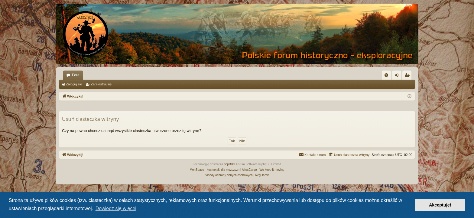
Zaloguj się (74, 84)
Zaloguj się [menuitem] (398, 76)
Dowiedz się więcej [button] (116, 208)
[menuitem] (386, 75)
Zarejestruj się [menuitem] (408, 76)
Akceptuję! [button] (440, 205)
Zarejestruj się (101, 84)
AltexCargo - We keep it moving (263, 169)
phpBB (228, 164)
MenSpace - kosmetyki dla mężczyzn (214, 169)
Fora (76, 75)
